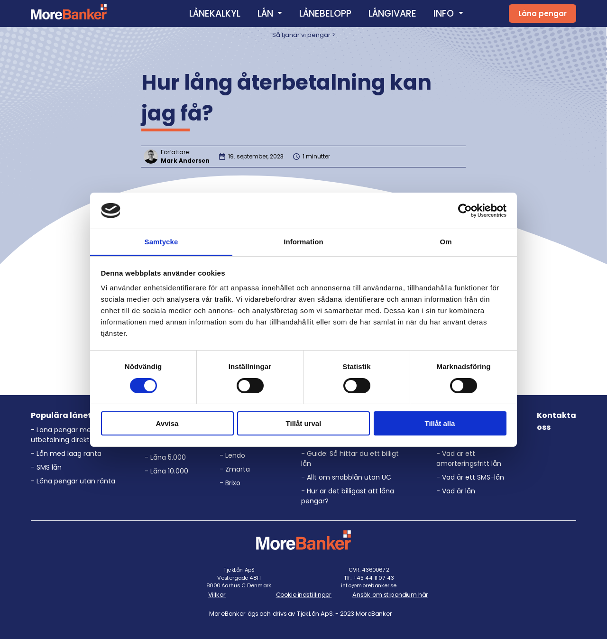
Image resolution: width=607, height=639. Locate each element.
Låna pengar (542, 14)
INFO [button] (444, 13)
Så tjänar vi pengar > (303, 34)
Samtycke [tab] (161, 242)
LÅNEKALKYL (214, 13)
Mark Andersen (185, 161)
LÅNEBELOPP (325, 13)
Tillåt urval (304, 423)
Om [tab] (445, 242)
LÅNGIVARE (392, 13)
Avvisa (167, 423)
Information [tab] (303, 242)
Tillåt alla (440, 423)
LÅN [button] (267, 13)
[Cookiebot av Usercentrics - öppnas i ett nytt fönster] (464, 211)
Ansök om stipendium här (390, 594)
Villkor (217, 594)
